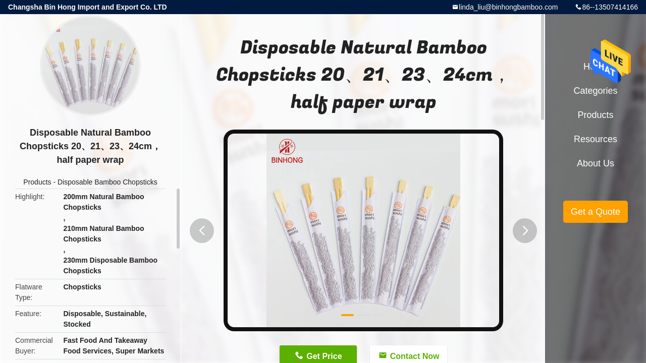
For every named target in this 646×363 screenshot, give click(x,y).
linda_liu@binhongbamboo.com (508, 7)
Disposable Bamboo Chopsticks (107, 182)
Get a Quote (595, 212)
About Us (595, 163)
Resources (595, 139)
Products (37, 182)
